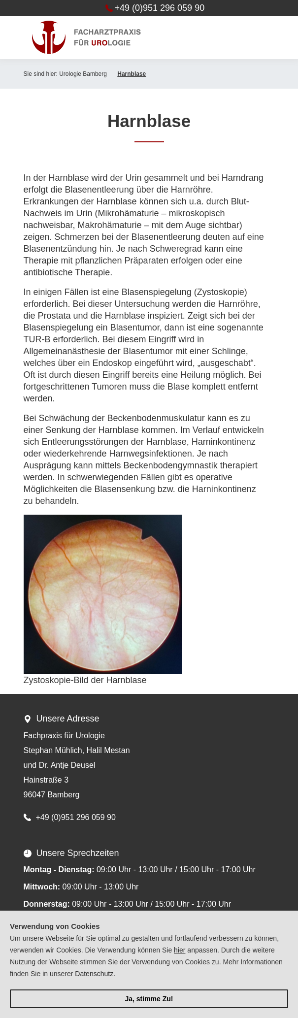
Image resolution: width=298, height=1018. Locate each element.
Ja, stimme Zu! (149, 999)
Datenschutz (94, 974)
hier (179, 950)
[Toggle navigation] (259, 37)
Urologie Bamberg (83, 73)
